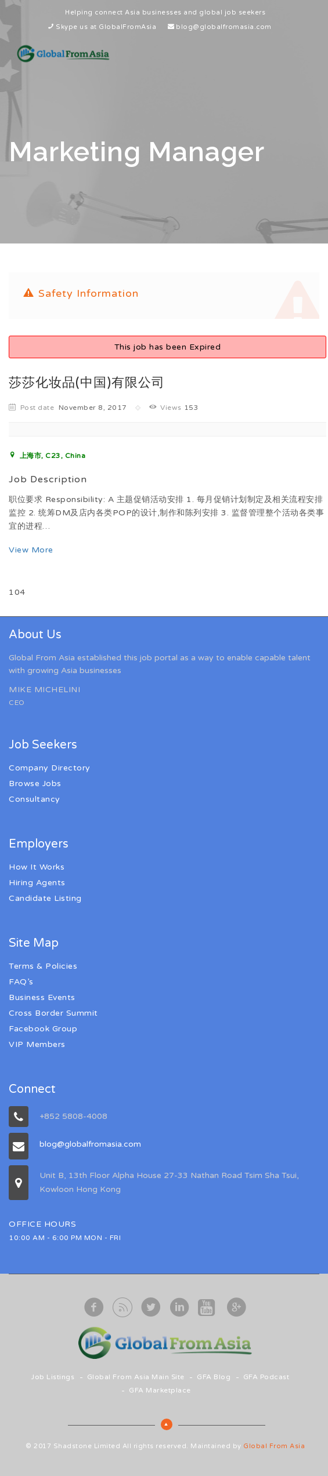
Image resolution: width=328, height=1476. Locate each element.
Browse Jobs (35, 783)
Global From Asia (274, 1446)
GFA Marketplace (160, 1390)
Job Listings (52, 1377)
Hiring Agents (37, 883)
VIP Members (37, 1044)
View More (31, 550)
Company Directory (50, 768)
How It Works (36, 867)
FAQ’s (21, 982)
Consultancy (34, 799)
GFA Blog (213, 1377)
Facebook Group (43, 1029)
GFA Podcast (266, 1377)
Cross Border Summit (53, 1013)
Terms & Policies (43, 966)
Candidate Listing (45, 898)
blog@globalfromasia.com (224, 27)
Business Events (42, 997)
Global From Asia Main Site (136, 1377)
